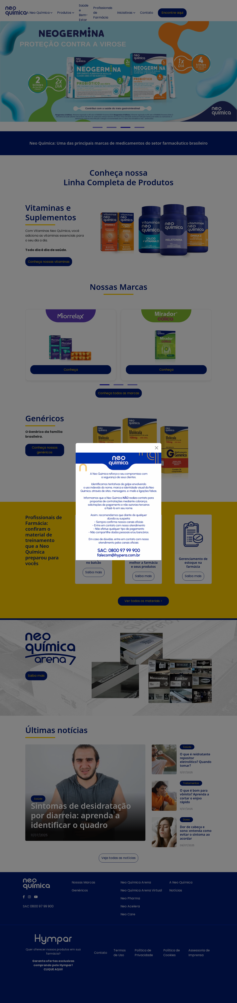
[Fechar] (156, 448)
